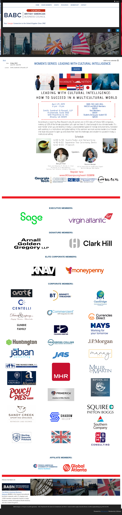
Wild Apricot (104, 511)
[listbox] (111, 60)
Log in (117, 1)
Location (7, 67)
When (7, 63)
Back (4, 60)
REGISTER (77, 69)
